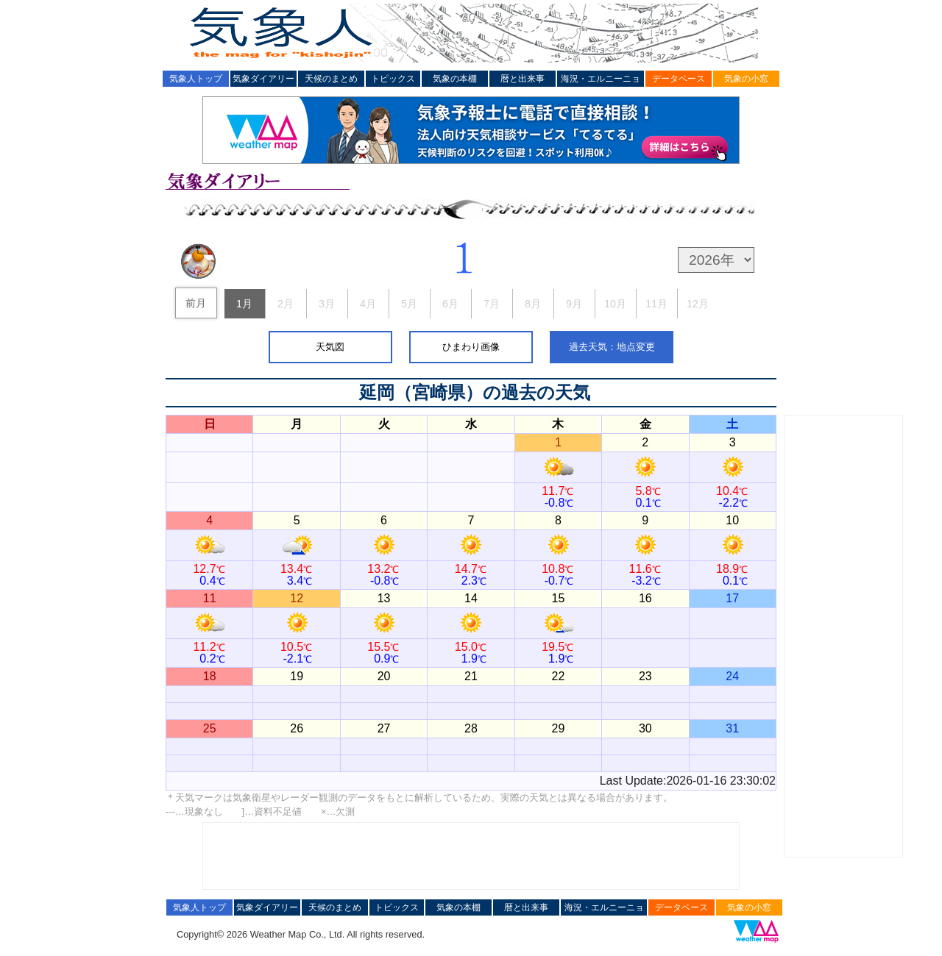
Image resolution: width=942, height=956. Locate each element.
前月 (195, 303)
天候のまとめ (331, 79)
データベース (678, 79)
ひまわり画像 (471, 346)
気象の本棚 (455, 79)
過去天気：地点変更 (612, 346)
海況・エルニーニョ (600, 79)
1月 (244, 304)
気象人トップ (195, 79)
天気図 (330, 346)
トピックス (393, 79)
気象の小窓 (746, 79)
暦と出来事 (522, 79)
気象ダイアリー (263, 79)
